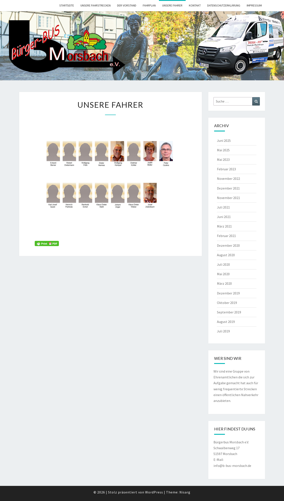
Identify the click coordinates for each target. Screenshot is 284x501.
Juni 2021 (224, 217)
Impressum (254, 5)
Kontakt (195, 5)
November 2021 (228, 198)
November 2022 (228, 178)
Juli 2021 (223, 207)
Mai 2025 (223, 150)
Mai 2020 (223, 274)
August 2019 (226, 321)
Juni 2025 (224, 140)
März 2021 (224, 226)
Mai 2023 (223, 159)
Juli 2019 (223, 331)
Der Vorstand (126, 5)
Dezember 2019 (228, 293)
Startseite (66, 5)
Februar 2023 (226, 169)
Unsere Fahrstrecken (95, 5)
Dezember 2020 (228, 245)
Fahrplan (149, 5)
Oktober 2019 (227, 302)
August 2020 (226, 255)
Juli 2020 (223, 264)
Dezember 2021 (228, 188)
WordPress (154, 492)
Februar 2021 (226, 236)
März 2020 (224, 283)
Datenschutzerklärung (223, 5)
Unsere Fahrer (172, 5)
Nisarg (184, 492)
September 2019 (229, 312)
